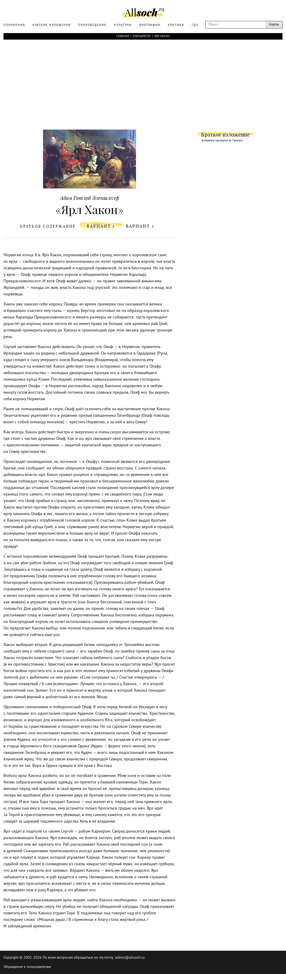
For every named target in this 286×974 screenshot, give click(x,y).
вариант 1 (101, 226)
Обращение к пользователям (27, 967)
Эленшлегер (142, 36)
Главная (122, 36)
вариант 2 (140, 226)
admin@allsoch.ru (130, 957)
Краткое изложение (225, 134)
